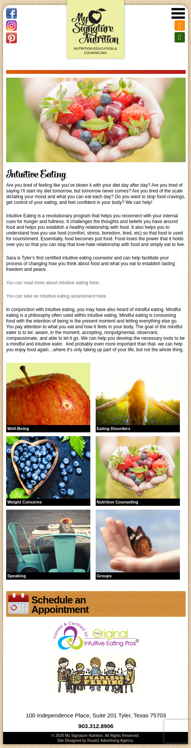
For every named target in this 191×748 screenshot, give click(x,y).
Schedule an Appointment (59, 604)
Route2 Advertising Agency (110, 740)
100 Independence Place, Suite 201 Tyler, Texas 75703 (96, 715)
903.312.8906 (96, 726)
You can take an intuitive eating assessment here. (56, 296)
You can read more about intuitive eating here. (53, 282)
